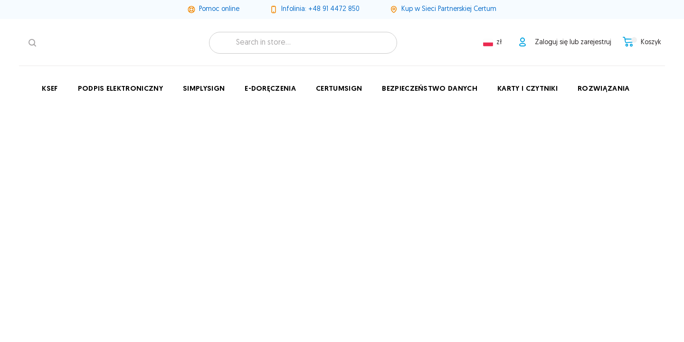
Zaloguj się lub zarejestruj (573, 42)
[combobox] (303, 43)
